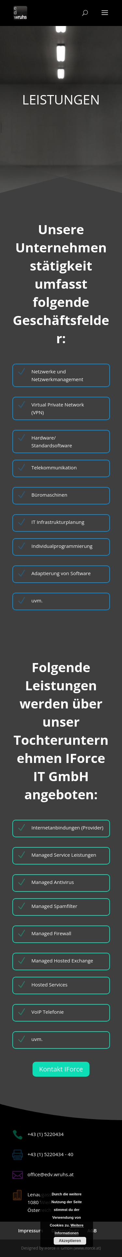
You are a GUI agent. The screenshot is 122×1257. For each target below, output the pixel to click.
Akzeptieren (70, 1241)
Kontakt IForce (61, 1069)
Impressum (30, 1230)
